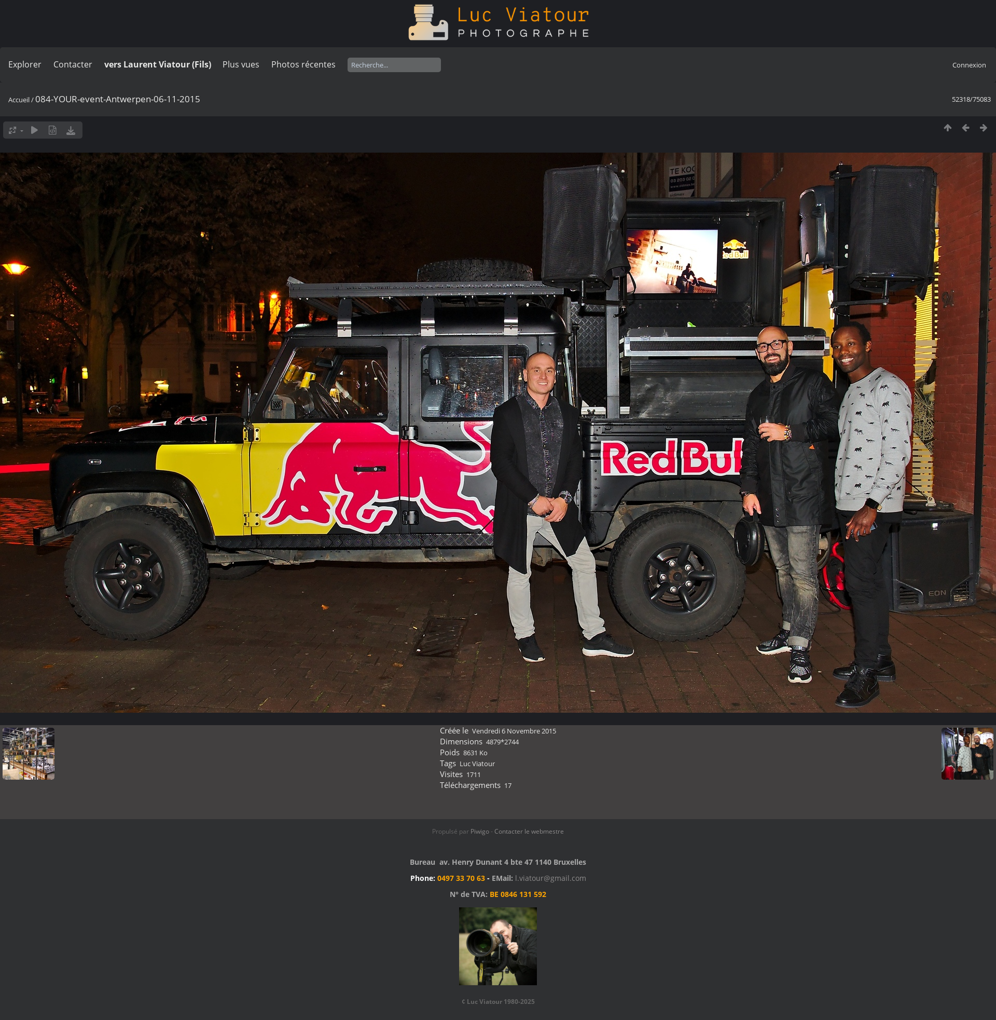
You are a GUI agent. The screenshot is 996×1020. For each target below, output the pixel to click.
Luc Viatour (477, 763)
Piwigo (480, 831)
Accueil (19, 99)
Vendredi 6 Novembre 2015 (514, 731)
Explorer (25, 64)
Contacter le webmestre (529, 831)
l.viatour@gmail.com (550, 878)
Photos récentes (303, 64)
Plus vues (241, 64)
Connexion (969, 65)
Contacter (72, 64)
